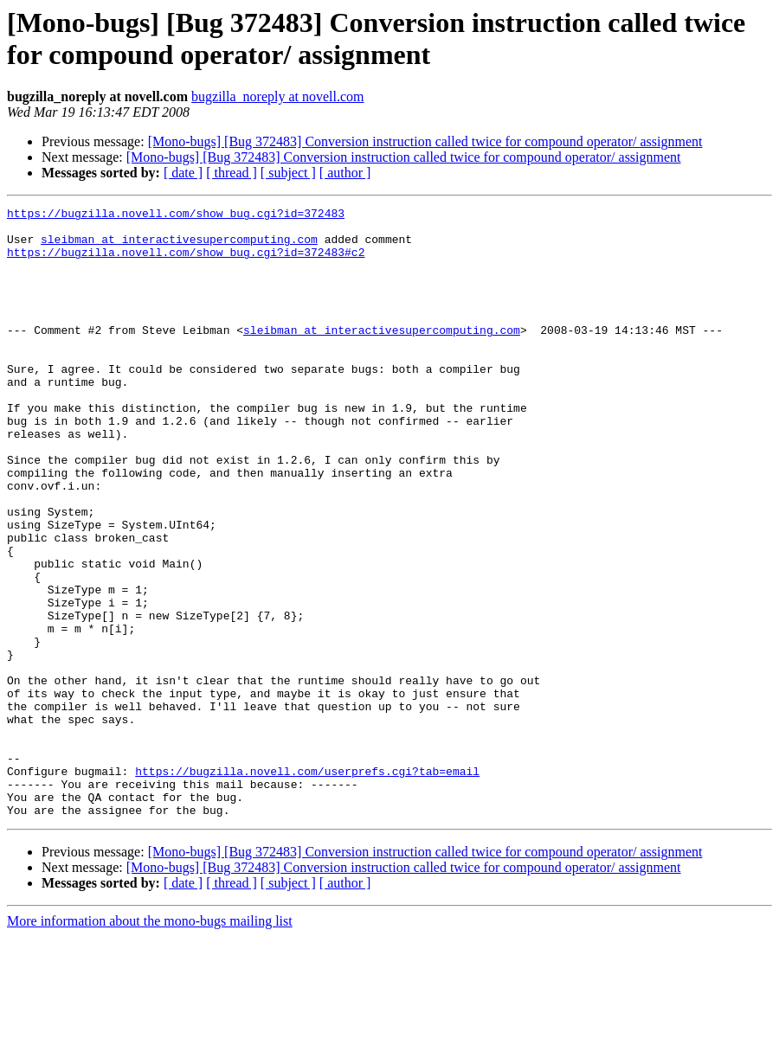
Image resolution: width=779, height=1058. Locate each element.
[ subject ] (288, 172)
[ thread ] (231, 172)
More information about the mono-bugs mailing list (150, 1043)
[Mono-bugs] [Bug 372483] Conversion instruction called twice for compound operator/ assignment (425, 141)
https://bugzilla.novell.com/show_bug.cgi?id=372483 (175, 215)
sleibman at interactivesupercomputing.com (179, 246)
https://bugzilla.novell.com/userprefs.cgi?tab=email (307, 885)
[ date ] (183, 172)
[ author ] (345, 172)
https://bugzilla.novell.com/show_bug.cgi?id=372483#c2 (185, 262)
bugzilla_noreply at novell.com (277, 96)
